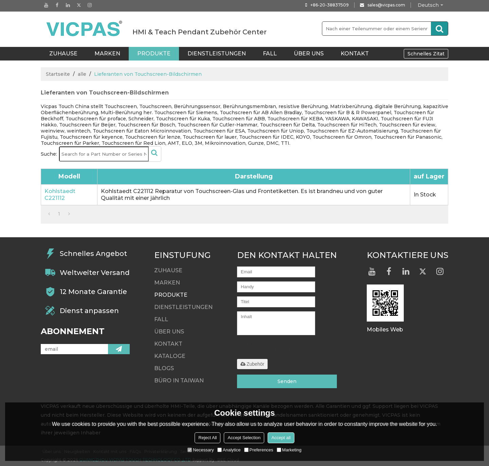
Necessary (200, 449)
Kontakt (355, 53)
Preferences (258, 449)
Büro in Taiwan (179, 380)
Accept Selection (244, 437)
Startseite (58, 74)
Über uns (309, 53)
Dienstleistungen (216, 53)
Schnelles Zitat (426, 54)
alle (82, 74)
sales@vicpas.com (386, 4)
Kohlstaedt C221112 (59, 194)
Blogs (164, 368)
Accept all (280, 437)
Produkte (153, 53)
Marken (107, 53)
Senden (286, 381)
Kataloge (169, 356)
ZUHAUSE (63, 53)
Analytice (229, 449)
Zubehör (252, 364)
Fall (270, 53)
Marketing (289, 449)
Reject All (207, 437)
